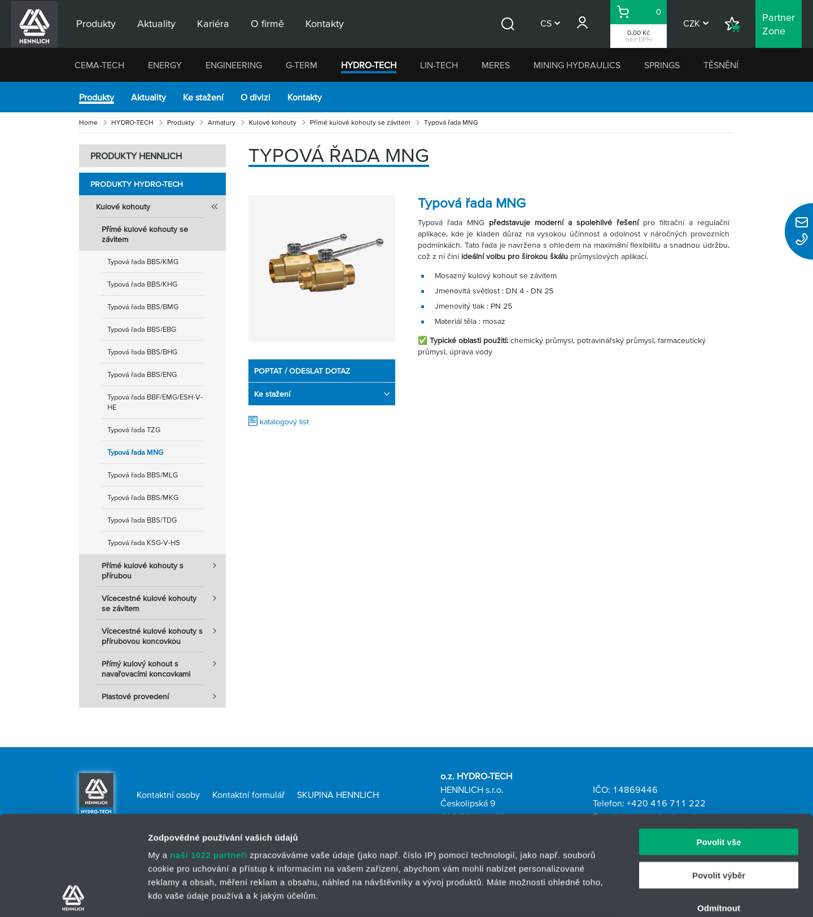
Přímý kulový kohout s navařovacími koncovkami (164, 665)
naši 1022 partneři (208, 756)
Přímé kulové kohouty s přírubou (164, 567)
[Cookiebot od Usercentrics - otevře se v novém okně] (73, 895)
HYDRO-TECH (368, 65)
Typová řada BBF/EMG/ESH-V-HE (155, 402)
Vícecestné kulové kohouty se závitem (164, 600)
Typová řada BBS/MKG (142, 497)
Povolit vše (718, 743)
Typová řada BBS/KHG (142, 284)
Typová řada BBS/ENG (142, 374)
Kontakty (304, 97)
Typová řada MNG (135, 452)
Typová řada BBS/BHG (142, 352)
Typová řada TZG (133, 429)
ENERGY (165, 65)
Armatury (221, 122)
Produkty (96, 97)
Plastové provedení (164, 696)
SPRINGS (662, 65)
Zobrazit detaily (596, 895)
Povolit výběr (718, 775)
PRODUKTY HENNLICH (136, 156)
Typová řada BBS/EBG (141, 329)
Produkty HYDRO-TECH (136, 183)
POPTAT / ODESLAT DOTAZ (302, 370)
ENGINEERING (234, 65)
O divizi (255, 97)
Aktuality (148, 97)
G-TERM (301, 65)
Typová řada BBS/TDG (142, 520)
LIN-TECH (439, 65)
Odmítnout (718, 809)
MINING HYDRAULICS (577, 65)
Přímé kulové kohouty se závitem (360, 122)
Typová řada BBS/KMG (142, 261)
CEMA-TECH (99, 65)
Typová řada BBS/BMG (142, 306)
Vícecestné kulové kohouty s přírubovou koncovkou (164, 633)
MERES (496, 65)
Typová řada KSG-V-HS (143, 542)
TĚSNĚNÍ (720, 65)
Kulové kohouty (272, 122)
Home (88, 122)
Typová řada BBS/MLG (142, 475)
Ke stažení (203, 97)
